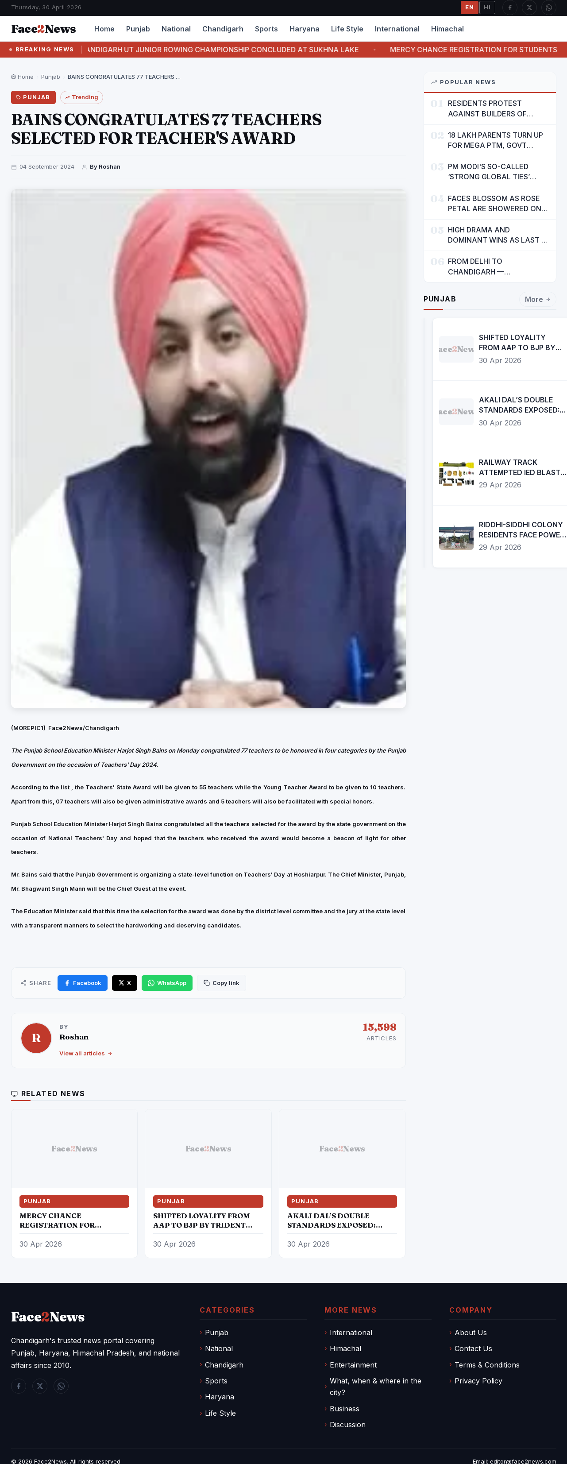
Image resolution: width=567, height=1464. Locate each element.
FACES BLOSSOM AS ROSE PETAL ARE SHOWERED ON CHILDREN (494, 204)
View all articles (85, 1053)
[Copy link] (221, 983)
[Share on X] (124, 983)
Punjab (138, 28)
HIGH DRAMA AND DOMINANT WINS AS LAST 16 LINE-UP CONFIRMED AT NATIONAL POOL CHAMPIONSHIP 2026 (498, 235)
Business (344, 1408)
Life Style (347, 28)
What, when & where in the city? (375, 1386)
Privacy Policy (478, 1380)
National (176, 28)
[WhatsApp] (548, 7)
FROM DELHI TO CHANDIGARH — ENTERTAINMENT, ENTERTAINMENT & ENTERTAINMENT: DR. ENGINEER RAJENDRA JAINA (497, 267)
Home (104, 28)
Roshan (74, 1036)
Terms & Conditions (487, 1364)
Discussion (348, 1424)
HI (487, 7)
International (397, 28)
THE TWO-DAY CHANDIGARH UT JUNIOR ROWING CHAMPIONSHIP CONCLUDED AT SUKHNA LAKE (205, 49)
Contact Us (473, 1348)
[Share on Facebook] (83, 983)
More (538, 299)
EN (469, 7)
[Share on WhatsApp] (167, 983)
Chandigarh (222, 28)
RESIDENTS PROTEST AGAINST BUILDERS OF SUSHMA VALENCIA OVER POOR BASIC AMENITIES (492, 109)
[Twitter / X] (529, 7)
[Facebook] (509, 7)
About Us (471, 1332)
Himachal (447, 28)
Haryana (304, 28)
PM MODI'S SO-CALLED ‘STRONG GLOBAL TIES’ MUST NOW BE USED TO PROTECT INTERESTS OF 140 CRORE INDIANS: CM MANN (498, 172)
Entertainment (353, 1364)
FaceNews (48, 1317)
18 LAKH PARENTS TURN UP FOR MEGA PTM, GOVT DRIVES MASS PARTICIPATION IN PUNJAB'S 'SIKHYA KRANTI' (498, 141)
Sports (266, 28)
